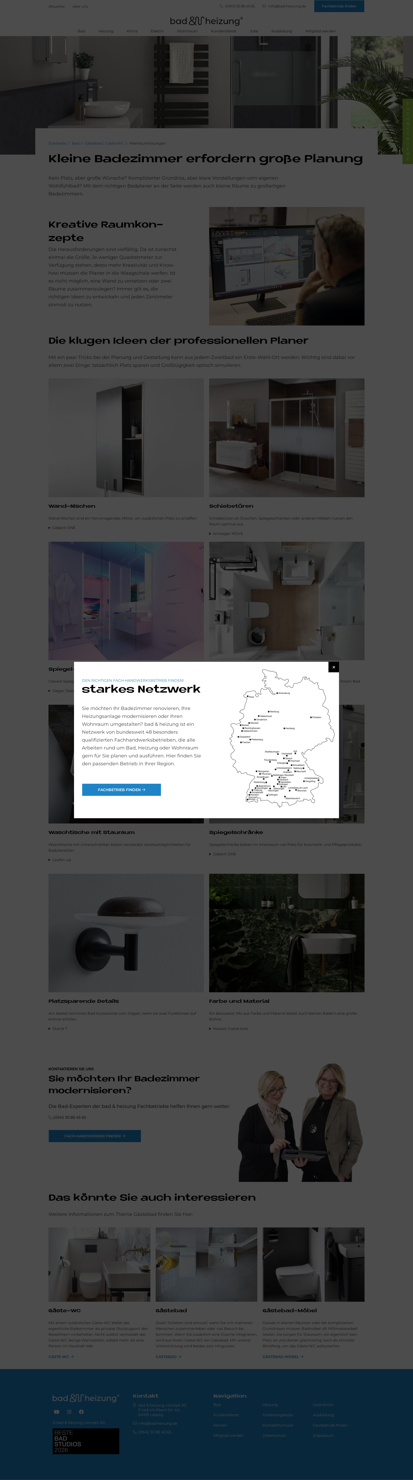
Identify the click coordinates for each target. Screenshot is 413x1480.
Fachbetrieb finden (119, 789)
